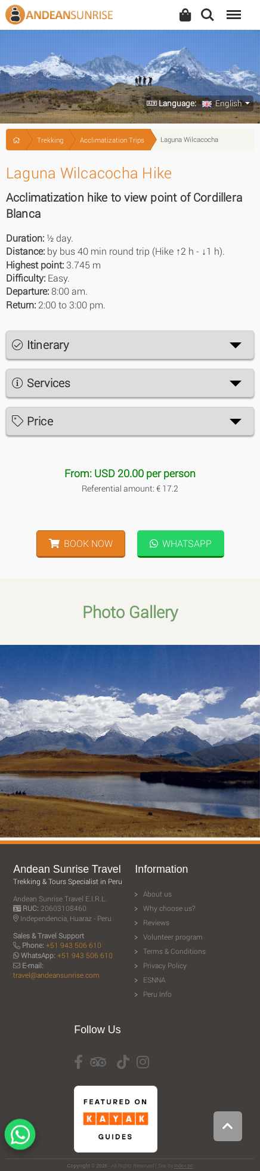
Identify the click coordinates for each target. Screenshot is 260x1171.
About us (157, 893)
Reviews (156, 922)
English (222, 103)
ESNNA (154, 979)
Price (32, 420)
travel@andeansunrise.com (56, 975)
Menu (232, 9)
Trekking (50, 139)
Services (41, 382)
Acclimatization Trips (112, 139)
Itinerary (40, 344)
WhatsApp (181, 543)
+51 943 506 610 (73, 945)
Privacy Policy (165, 965)
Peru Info (157, 994)
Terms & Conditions (174, 951)
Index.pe (183, 1166)
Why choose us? (169, 908)
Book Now (81, 543)
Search (207, 15)
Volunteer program (173, 936)
